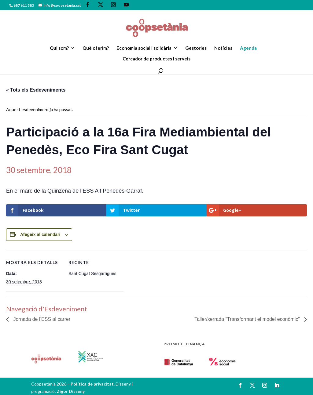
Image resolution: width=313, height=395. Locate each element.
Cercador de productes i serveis (156, 58)
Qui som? (59, 48)
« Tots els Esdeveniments (35, 89)
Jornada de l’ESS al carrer (41, 319)
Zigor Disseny (71, 391)
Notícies (223, 48)
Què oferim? (96, 48)
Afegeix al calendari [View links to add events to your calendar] (40, 234)
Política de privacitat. (93, 383)
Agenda (248, 48)
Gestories (196, 48)
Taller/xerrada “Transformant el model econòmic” (247, 319)
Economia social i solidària (143, 48)
